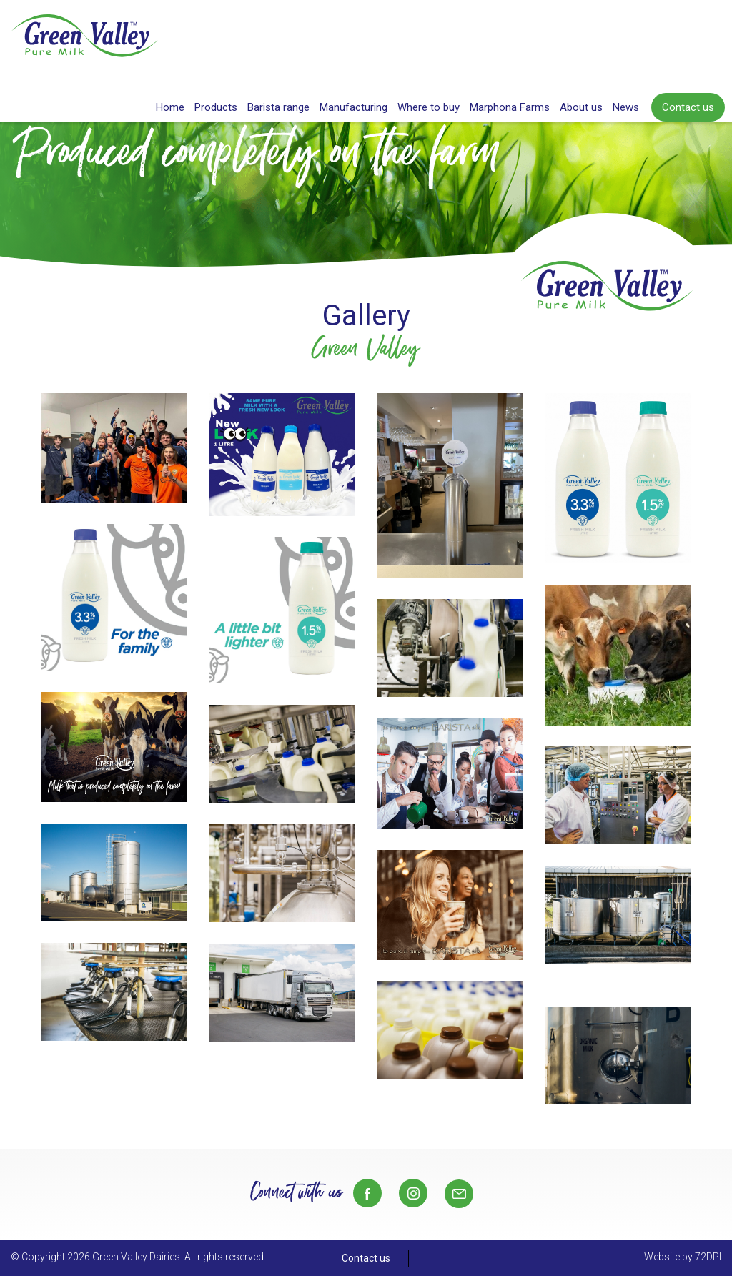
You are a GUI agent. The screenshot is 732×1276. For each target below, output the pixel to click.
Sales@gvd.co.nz (459, 1193)
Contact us (688, 107)
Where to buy (428, 107)
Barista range (278, 107)
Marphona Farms (510, 107)
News (626, 107)
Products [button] (215, 107)
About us (581, 107)
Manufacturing (353, 107)
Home (170, 107)
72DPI (708, 1256)
